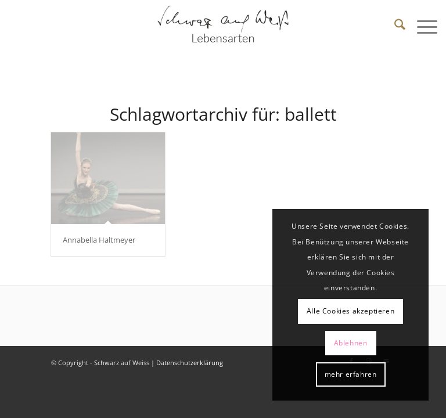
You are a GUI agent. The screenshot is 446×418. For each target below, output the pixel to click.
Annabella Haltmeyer (99, 240)
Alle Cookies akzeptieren (350, 311)
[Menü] (421, 26)
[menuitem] (394, 26)
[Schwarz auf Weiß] (223, 26)
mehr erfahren (351, 374)
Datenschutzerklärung (189, 362)
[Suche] (394, 26)
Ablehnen (351, 343)
